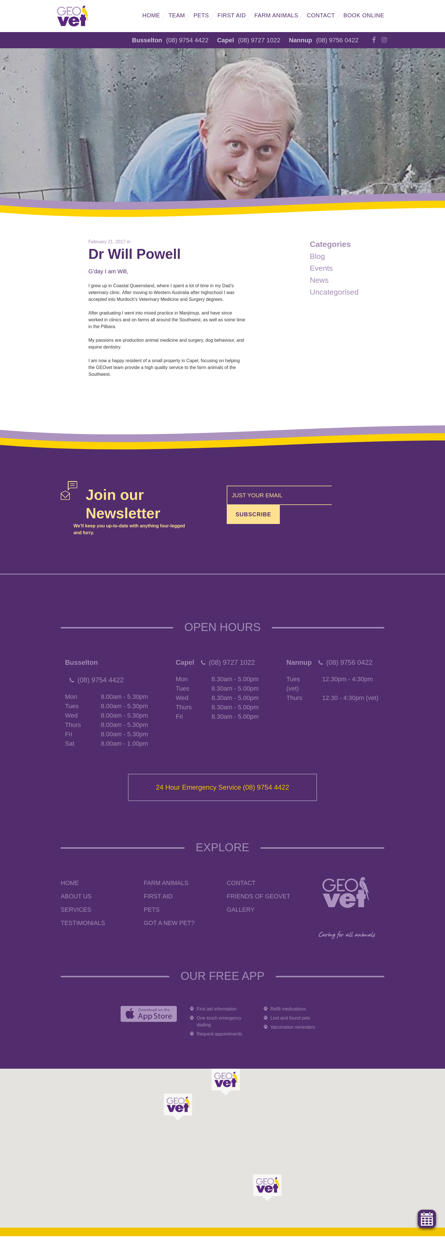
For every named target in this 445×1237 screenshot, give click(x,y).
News (320, 280)
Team (177, 15)
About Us (77, 897)
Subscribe (358, 496)
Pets (201, 15)
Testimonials (83, 924)
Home (151, 15)
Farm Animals (276, 15)
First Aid (231, 15)
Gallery (241, 910)
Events (322, 268)
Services (76, 910)
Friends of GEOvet (259, 897)
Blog (318, 256)
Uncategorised (335, 292)
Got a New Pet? (170, 924)
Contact (321, 15)
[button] (178, 1108)
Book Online (363, 15)
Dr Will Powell (137, 254)
